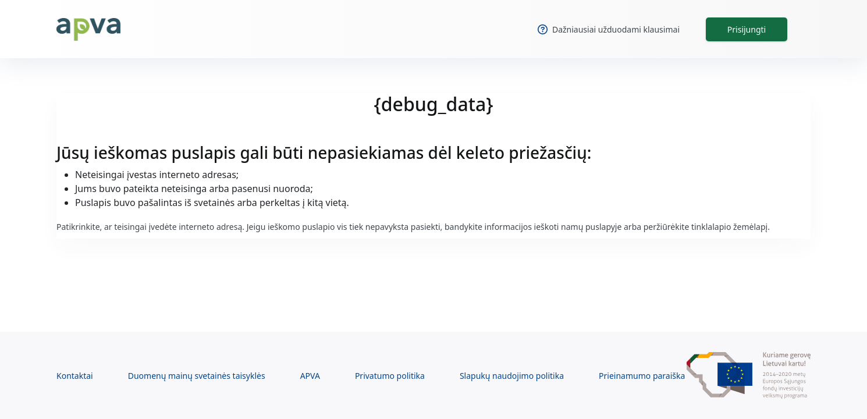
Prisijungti (746, 29)
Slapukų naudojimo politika (512, 375)
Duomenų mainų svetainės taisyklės (196, 375)
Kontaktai (74, 375)
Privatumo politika (390, 375)
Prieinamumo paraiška (642, 375)
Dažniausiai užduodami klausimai (609, 29)
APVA (310, 375)
